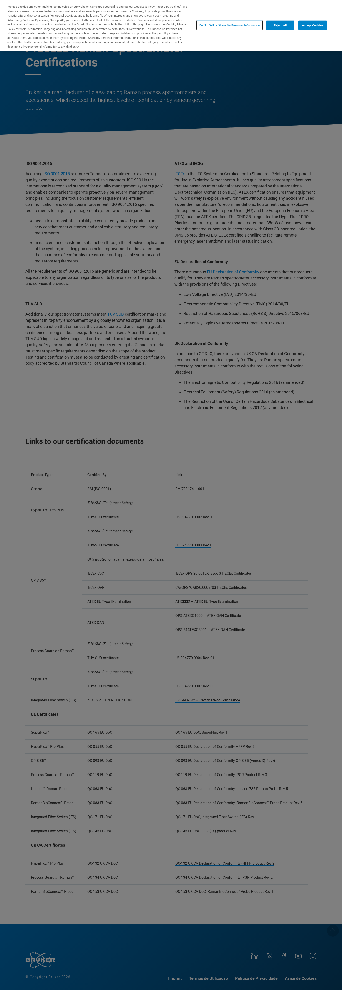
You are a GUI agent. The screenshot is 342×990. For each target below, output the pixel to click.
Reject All (280, 25)
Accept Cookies (312, 25)
